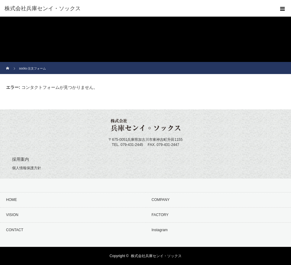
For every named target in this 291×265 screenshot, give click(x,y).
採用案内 (20, 159)
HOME (11, 200)
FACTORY (160, 215)
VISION (12, 215)
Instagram (160, 230)
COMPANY (161, 200)
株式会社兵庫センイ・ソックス (156, 256)
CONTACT (14, 230)
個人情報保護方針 (26, 168)
